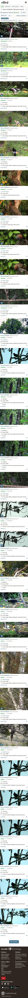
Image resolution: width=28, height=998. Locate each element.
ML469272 (3, 558)
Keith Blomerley (5, 679)
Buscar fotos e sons (5, 958)
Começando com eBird (6, 971)
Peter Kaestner (5, 310)
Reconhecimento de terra (20, 961)
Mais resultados (14, 941)
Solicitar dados (18, 958)
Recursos (3, 963)
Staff (2, 968)
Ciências (17, 952)
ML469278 (3, 905)
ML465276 (3, 256)
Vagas (2, 969)
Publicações (18, 957)
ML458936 (3, 469)
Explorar (3, 952)
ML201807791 (4, 345)
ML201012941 (4, 721)
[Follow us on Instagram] (8, 984)
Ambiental (7, 6)
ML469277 (3, 375)
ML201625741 (4, 49)
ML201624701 (4, 78)
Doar (3, 978)
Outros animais (15, 6)
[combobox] (14, 9)
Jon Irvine (4, 43)
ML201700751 (4, 137)
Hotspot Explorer (5, 957)
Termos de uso (18, 967)
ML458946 (3, 589)
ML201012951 (4, 685)
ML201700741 (4, 167)
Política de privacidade (20, 965)
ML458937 (3, 437)
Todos (21, 6)
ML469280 (3, 846)
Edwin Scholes (5, 191)
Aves (2, 6)
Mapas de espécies (5, 954)
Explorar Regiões (5, 955)
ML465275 (3, 286)
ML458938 (3, 406)
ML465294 (3, 226)
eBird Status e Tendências (21, 954)
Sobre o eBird (5, 962)
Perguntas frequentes (6, 973)
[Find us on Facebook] (2, 984)
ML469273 (3, 528)
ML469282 (3, 787)
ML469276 (3, 935)
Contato (3, 974)
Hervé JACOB (5, 73)
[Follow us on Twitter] (5, 984)
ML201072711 (4, 648)
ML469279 (3, 876)
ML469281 (3, 817)
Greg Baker (4, 339)
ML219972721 (4, 499)
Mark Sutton (5, 613)
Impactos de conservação (21, 955)
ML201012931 (4, 757)
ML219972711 (4, 315)
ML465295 (3, 197)
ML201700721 (4, 108)
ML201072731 (4, 619)
